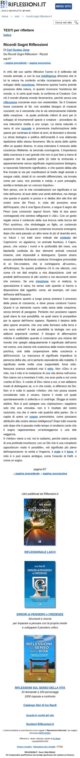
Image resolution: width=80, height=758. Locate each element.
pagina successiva (40, 63)
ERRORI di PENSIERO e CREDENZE (40, 614)
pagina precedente (16, 63)
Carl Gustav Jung (18, 49)
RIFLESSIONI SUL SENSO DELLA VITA (40, 687)
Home (5, 16)
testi (17, 16)
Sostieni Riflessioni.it (40, 724)
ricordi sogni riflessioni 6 (39, 16)
